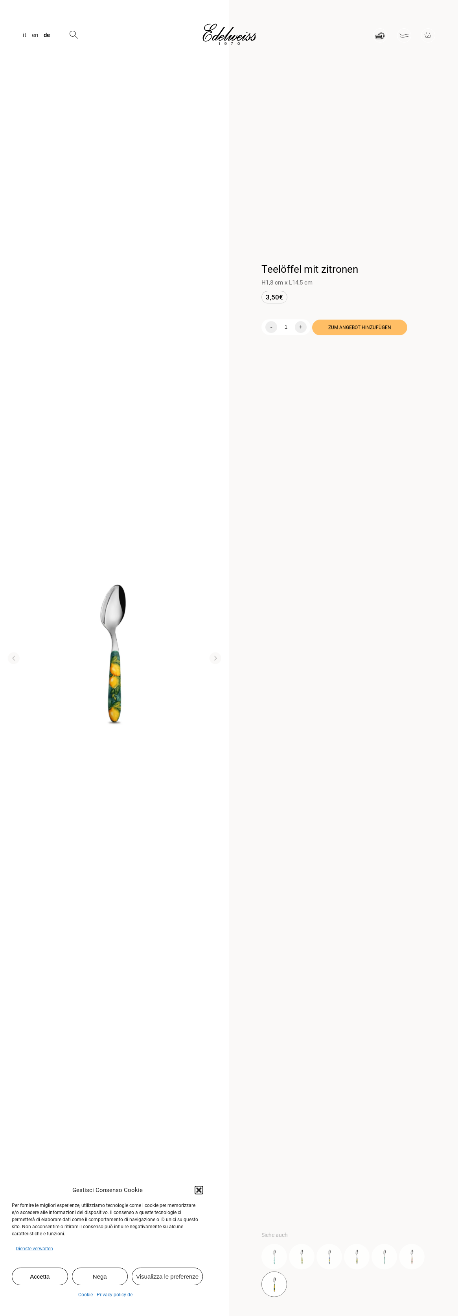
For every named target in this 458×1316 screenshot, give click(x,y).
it (24, 35)
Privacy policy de (114, 1295)
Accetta (40, 1276)
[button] (199, 1190)
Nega (100, 1276)
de (47, 35)
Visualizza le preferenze (167, 1276)
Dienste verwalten (34, 1248)
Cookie (85, 1295)
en (35, 35)
